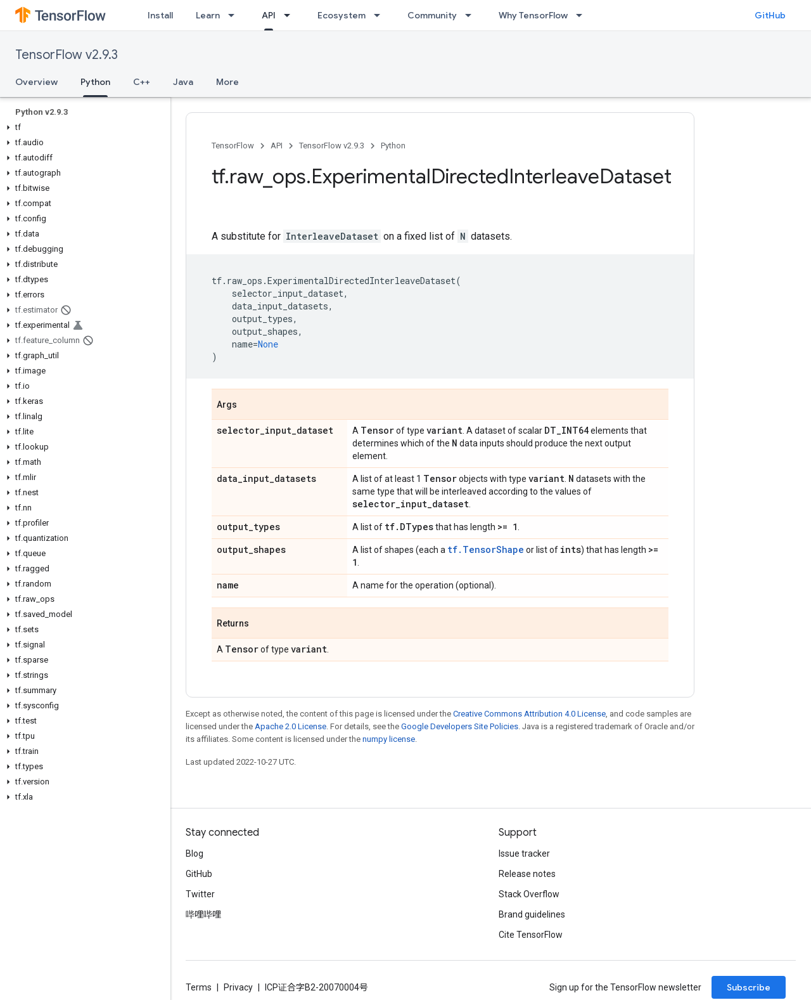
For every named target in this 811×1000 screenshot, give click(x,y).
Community (432, 15)
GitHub (770, 15)
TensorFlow (233, 145)
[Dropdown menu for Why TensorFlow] (583, 15)
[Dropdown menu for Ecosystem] (381, 15)
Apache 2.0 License (290, 726)
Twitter (200, 894)
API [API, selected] (269, 15)
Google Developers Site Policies (459, 726)
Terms (199, 987)
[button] (82, 127)
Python (393, 145)
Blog (194, 853)
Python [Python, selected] (95, 82)
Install (160, 15)
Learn (208, 15)
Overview (36, 82)
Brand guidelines (532, 914)
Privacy (238, 987)
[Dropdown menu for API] (291, 15)
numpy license (388, 739)
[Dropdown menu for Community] (472, 15)
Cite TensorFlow (531, 935)
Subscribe (748, 987)
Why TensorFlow (533, 15)
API (277, 145)
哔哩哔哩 (203, 914)
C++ (141, 82)
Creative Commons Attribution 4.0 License (529, 713)
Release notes (527, 874)
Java (183, 82)
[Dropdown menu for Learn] (235, 15)
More (227, 82)
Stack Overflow (529, 894)
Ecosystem (341, 15)
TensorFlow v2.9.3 (66, 55)
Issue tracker (524, 853)
